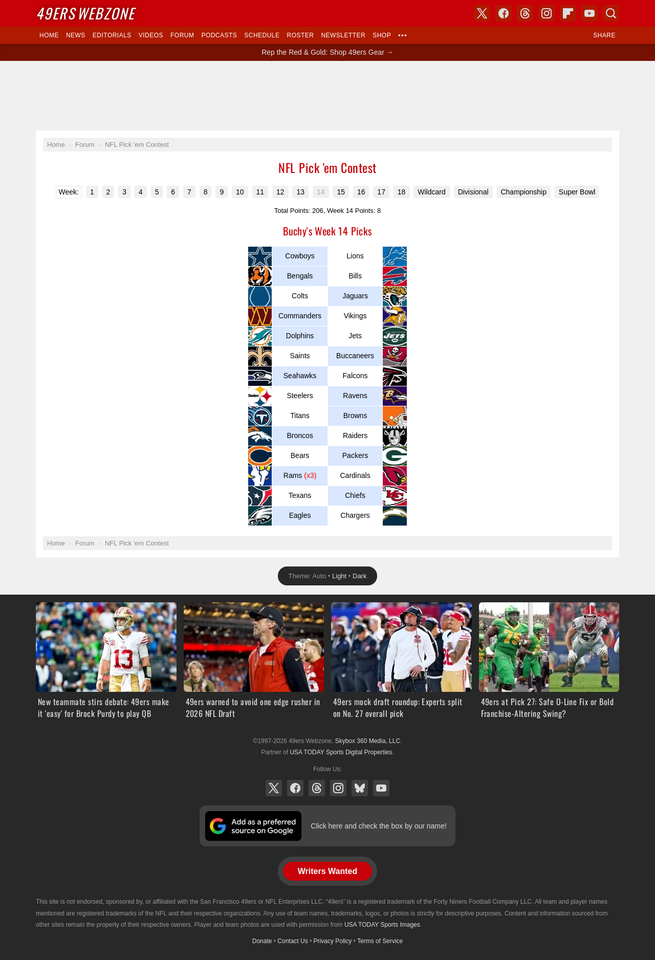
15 (341, 192)
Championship (523, 192)
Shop (382, 35)
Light (339, 576)
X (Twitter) (274, 788)
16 (361, 192)
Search (611, 13)
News (75, 35)
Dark (359, 576)
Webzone (85, 13)
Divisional (473, 192)
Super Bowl (577, 192)
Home (49, 35)
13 (300, 192)
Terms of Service (380, 941)
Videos (151, 35)
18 (402, 192)
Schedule (261, 35)
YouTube (381, 788)
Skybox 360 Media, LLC (367, 741)
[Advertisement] (327, 95)
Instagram (338, 788)
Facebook (295, 788)
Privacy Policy (333, 941)
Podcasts (219, 35)
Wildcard (431, 192)
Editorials (112, 35)
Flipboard (568, 13)
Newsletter (343, 35)
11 (260, 192)
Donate (262, 941)
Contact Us (292, 941)
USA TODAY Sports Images (382, 924)
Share (604, 35)
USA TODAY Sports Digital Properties (341, 752)
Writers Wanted (327, 871)
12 (280, 192)
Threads (317, 788)
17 (381, 192)
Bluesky (360, 788)
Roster (300, 35)
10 (240, 192)
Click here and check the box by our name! (378, 826)
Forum (182, 35)
